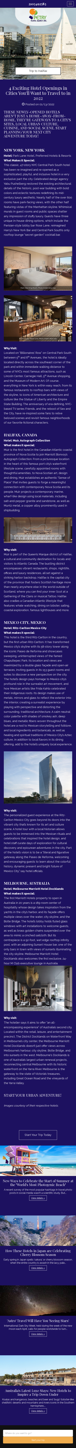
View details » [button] (38, 1198)
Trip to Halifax (38, 70)
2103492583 (37, 4)
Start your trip (38, 1440)
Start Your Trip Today (38, 1134)
